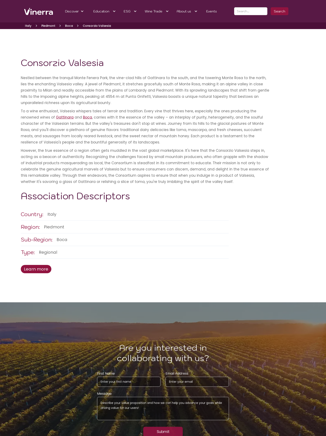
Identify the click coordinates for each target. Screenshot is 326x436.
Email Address (176, 378)
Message (104, 398)
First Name (106, 378)
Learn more (36, 269)
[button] (74, 11)
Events (211, 11)
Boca (87, 117)
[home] (33, 11)
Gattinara (65, 117)
